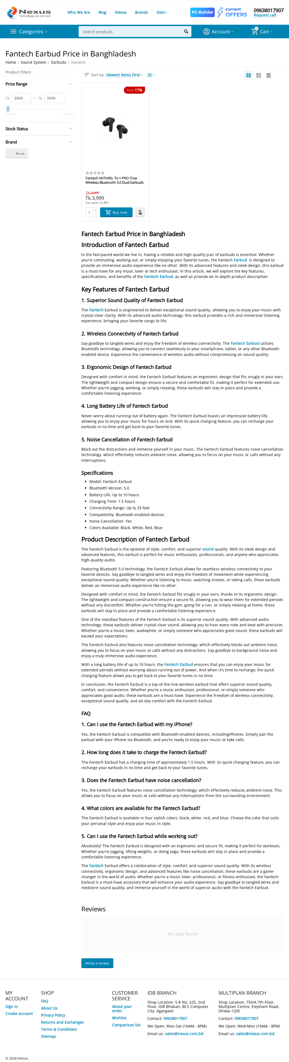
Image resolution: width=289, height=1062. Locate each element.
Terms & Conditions (59, 1029)
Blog (102, 12)
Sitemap (163, 12)
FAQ (44, 1001)
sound (208, 549)
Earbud (240, 260)
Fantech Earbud (158, 276)
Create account (19, 1013)
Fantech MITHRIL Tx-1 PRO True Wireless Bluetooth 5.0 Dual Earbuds (114, 180)
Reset (16, 153)
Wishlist (119, 1017)
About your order (122, 1008)
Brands (141, 12)
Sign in (11, 1006)
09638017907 (269, 10)
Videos (121, 12)
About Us (49, 1008)
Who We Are (79, 12)
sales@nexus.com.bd (184, 1033)
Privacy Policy (53, 1015)
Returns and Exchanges (62, 1022)
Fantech (96, 309)
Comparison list (126, 1025)
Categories (31, 31)
